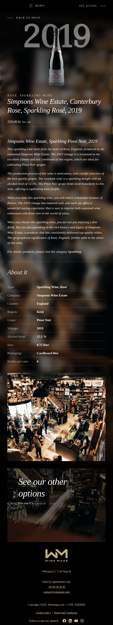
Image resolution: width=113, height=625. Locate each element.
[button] (25, 17)
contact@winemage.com (56, 592)
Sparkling (74, 251)
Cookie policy (43, 612)
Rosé (12, 95)
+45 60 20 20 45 (56, 587)
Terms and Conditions (65, 612)
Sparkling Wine (36, 95)
